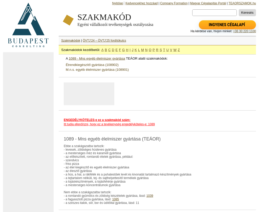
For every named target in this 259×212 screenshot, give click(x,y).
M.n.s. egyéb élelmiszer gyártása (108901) (97, 70)
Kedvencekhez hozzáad (141, 3)
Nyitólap (117, 3)
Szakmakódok (70, 40)
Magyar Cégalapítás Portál (208, 3)
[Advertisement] (28, 132)
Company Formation (174, 3)
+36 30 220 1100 (244, 31)
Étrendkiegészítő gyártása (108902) (92, 65)
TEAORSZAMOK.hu (242, 3)
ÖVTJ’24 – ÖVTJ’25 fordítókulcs (104, 40)
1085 (115, 199)
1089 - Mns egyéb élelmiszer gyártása (97, 58)
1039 (149, 196)
